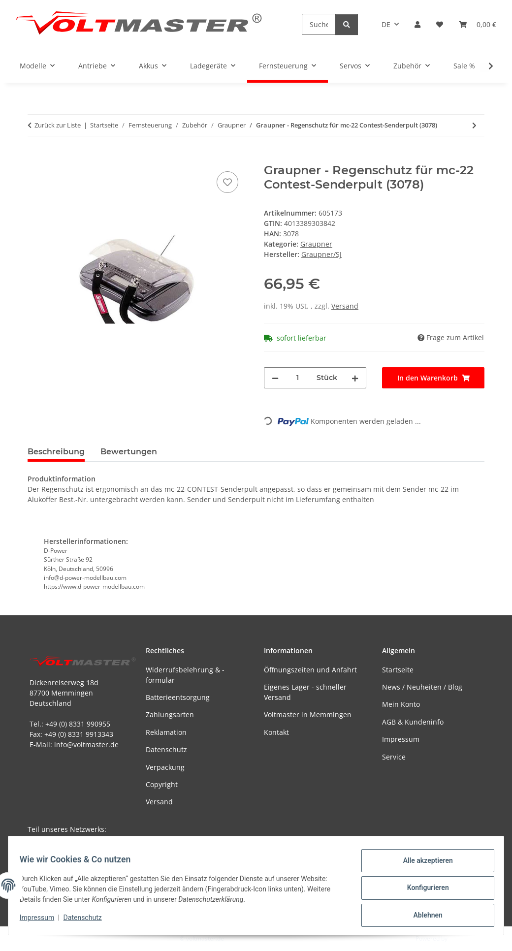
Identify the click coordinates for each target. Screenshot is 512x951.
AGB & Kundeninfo (413, 722)
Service (394, 756)
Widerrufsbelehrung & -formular (185, 675)
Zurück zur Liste (57, 125)
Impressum (41, 920)
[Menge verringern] (275, 378)
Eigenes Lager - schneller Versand (305, 692)
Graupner (316, 244)
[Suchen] (319, 24)
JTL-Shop (461, 938)
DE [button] (386, 24)
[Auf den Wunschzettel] (227, 182)
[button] (417, 24)
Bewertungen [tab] (128, 451)
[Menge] (298, 378)
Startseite (398, 669)
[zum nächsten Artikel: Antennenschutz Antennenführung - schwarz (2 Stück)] (474, 125)
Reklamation (166, 732)
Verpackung (165, 767)
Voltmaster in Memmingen (308, 714)
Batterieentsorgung (178, 697)
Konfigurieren (423, 890)
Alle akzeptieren (423, 865)
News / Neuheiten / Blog (422, 687)
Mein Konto (401, 704)
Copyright (162, 784)
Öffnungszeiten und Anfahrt (310, 669)
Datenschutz (87, 920)
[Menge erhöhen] (355, 378)
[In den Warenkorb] (35, 158)
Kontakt (276, 732)
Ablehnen (423, 916)
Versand (344, 306)
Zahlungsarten (170, 714)
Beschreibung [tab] (56, 451)
